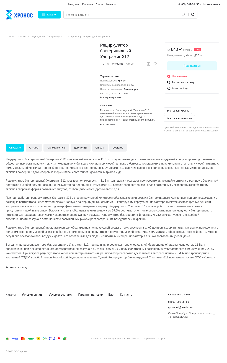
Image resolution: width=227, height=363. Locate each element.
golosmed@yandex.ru (180, 307)
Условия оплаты (32, 294)
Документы (80, 147)
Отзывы (33, 147)
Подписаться (192, 65)
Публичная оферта (155, 338)
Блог (111, 294)
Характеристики (56, 147)
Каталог (11, 294)
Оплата (100, 147)
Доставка (118, 147)
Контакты (126, 294)
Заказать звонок (211, 4)
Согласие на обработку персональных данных (114, 338)
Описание (15, 147)
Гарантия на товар (90, 294)
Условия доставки (61, 294)
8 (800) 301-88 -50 (189, 4)
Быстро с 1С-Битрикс (201, 338)
